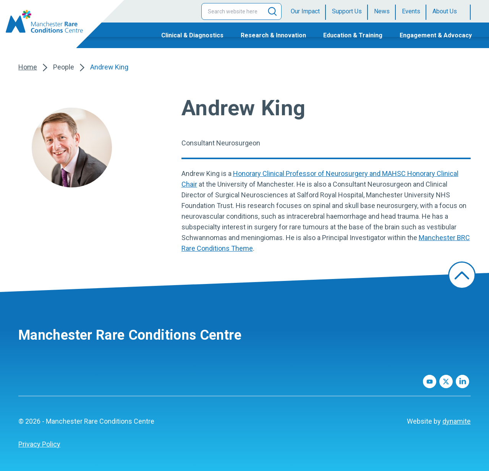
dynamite (456, 421)
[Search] (272, 11)
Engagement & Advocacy (436, 35)
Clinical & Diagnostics (192, 35)
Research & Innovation (273, 35)
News (382, 11)
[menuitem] (308, 11)
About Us (444, 11)
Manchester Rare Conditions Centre (129, 335)
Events (411, 11)
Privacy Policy (39, 444)
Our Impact (305, 11)
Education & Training (352, 35)
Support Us (347, 11)
